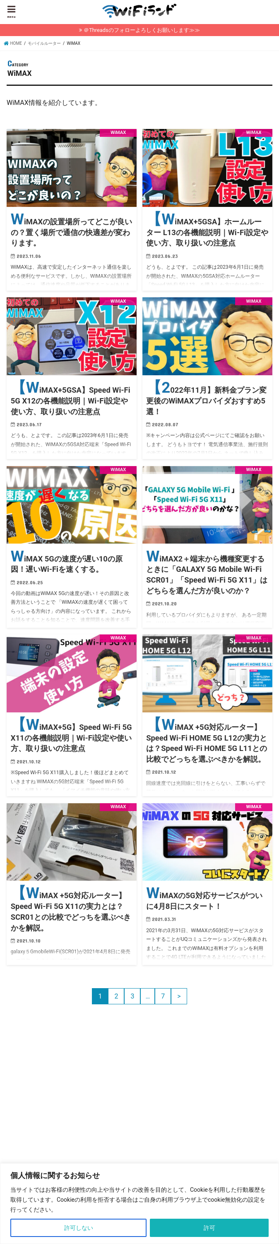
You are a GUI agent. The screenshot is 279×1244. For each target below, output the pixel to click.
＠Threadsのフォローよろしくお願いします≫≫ (142, 30)
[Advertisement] (76, 1103)
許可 (209, 1228)
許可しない (78, 1228)
